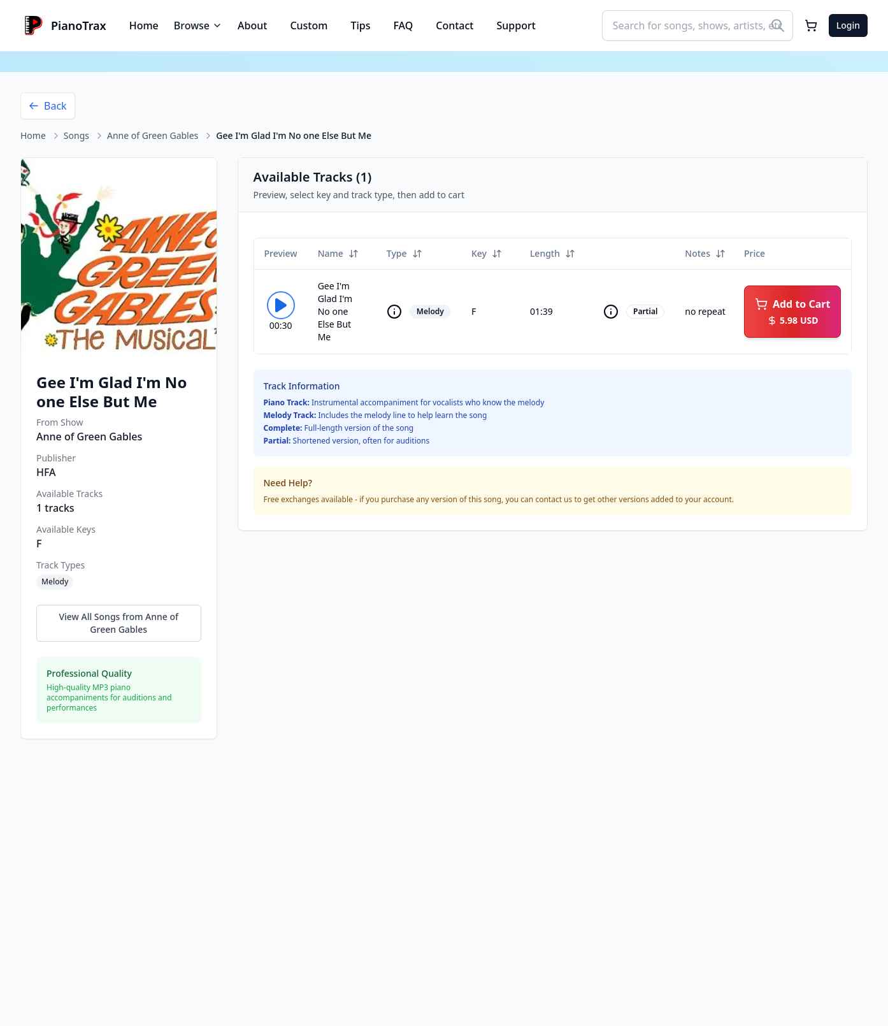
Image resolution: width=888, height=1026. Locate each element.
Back (48, 106)
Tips (360, 25)
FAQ (403, 25)
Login (848, 25)
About (252, 25)
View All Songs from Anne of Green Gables (118, 623)
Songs (76, 135)
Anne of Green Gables (152, 135)
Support (516, 25)
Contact (454, 25)
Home (144, 25)
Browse (198, 25)
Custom (308, 25)
